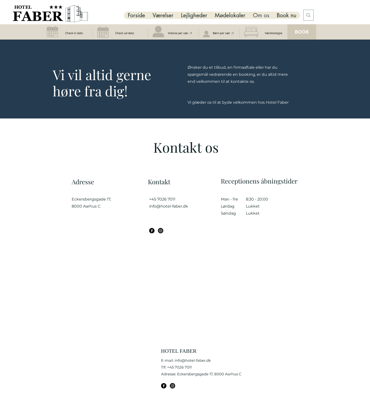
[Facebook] (152, 230)
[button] (163, 15)
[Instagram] (160, 230)
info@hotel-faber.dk (168, 206)
